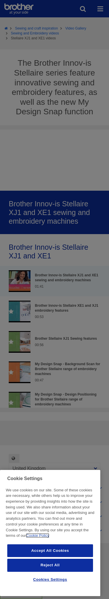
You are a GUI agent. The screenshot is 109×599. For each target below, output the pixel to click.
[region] (50, 533)
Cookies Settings (50, 579)
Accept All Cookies (50, 550)
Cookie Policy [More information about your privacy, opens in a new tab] (37, 535)
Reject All (50, 565)
